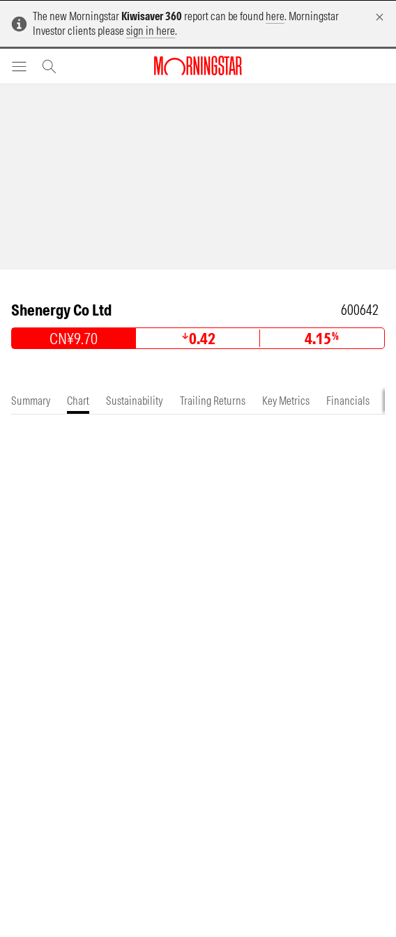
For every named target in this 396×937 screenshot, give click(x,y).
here (275, 16)
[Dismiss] (379, 17)
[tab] (30, 401)
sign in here (150, 31)
